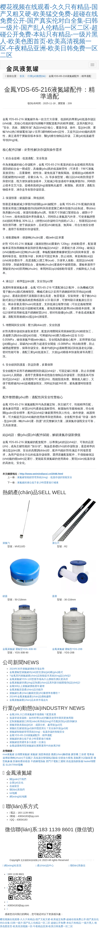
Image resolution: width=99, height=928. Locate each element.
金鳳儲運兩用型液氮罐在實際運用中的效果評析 (35, 745)
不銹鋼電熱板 (38, 761)
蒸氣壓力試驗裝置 (84, 757)
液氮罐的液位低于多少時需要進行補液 (37, 482)
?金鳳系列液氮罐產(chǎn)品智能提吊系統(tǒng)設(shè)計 (40, 675)
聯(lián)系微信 (77, 865)
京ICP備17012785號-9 (82, 860)
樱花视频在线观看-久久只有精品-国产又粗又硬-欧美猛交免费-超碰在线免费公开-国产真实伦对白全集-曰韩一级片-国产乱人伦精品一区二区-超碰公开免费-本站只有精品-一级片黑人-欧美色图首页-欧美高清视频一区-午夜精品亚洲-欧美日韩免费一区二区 (49, 31)
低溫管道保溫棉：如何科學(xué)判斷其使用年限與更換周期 (41, 717)
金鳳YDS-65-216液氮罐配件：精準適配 (31, 735)
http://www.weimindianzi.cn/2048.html (41, 473)
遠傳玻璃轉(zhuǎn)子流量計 (18, 757)
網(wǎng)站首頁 (12, 865)
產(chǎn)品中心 (45, 865)
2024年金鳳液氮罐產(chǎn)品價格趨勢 (30, 696)
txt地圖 (13, 793)
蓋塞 (54, 596)
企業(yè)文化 (16, 782)
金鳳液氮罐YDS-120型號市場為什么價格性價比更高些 (39, 679)
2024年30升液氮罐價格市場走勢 (27, 668)
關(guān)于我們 (18, 779)
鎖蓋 (5, 596)
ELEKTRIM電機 (14, 764)
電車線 (90, 754)
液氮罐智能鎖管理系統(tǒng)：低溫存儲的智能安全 (44, 477)
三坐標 (83, 754)
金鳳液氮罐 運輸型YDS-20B (67, 649)
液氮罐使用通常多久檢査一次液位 (28, 742)
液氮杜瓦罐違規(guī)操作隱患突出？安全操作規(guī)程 (39, 728)
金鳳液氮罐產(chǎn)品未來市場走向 (29, 700)
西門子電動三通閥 (56, 761)
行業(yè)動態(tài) (37, 76)
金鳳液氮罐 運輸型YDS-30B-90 (19, 649)
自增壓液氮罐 (22, 754)
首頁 (22, 76)
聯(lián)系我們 (17, 789)
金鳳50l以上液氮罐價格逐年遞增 (27, 686)
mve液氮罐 (9, 754)
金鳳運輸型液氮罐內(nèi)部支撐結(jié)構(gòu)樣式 (36, 672)
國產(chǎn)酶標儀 (61, 754)
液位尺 (55, 543)
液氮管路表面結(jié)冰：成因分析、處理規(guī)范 (36, 724)
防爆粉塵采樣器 (22, 761)
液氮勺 (6, 543)
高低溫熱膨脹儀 (75, 761)
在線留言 (14, 786)
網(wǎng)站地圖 (18, 796)
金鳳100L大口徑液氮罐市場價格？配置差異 (33, 714)
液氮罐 (34, 754)
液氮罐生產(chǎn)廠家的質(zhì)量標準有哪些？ (35, 693)
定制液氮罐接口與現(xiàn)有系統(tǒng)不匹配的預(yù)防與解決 (43, 721)
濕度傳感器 (44, 754)
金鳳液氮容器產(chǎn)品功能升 (26, 689)
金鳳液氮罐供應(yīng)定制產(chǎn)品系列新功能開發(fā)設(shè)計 (45, 682)
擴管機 (75, 754)
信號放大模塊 (66, 757)
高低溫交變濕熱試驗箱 (45, 757)
